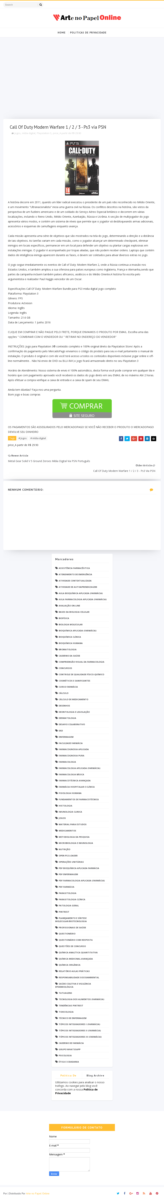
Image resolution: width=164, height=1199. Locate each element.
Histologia (65, 804)
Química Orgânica (69, 963)
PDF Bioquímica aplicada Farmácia (79, 866)
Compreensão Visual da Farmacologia (81, 660)
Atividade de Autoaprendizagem (78, 585)
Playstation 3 (45, 134)
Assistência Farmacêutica (74, 566)
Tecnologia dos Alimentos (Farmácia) (81, 997)
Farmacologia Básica (71, 773)
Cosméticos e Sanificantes (74, 679)
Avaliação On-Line (69, 604)
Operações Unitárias (71, 860)
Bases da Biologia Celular (74, 610)
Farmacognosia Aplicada (74, 747)
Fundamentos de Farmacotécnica (79, 797)
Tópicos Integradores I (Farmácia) (79, 1022)
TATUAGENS (65, 991)
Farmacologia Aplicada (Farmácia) (79, 766)
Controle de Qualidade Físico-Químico (81, 673)
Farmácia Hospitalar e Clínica (77, 785)
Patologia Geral (69, 904)
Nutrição (64, 847)
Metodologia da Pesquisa (74, 835)
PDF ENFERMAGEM (68, 872)
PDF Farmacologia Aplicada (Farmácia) (82, 879)
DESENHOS (64, 704)
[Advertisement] (82, 79)
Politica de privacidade (68, 1074)
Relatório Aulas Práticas (74, 969)
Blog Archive (95, 1074)
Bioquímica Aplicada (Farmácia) (77, 629)
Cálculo (63, 691)
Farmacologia (67, 760)
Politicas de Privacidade (88, 32)
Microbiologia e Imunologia (76, 841)
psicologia (65, 1054)
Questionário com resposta (76, 938)
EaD (61, 729)
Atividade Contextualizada (75, 579)
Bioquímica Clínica (70, 635)
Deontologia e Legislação (74, 710)
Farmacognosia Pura (71, 754)
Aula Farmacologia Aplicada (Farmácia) (83, 597)
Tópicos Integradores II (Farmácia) (80, 1029)
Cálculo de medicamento (73, 697)
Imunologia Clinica (70, 810)
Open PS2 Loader (68, 854)
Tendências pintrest (71, 1004)
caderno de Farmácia (71, 1041)
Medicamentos (67, 829)
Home (62, 32)
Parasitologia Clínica (72, 898)
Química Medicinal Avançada (76, 957)
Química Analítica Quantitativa (78, 951)
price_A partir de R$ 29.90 (68, 134)
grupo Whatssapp (69, 1047)
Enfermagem (66, 735)
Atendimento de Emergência (75, 572)
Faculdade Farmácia (71, 741)
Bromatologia (68, 648)
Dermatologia (67, 716)
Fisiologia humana (70, 791)
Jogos (18, 134)
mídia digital (29, 134)
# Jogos (23, 440)
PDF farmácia (66, 885)
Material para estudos (73, 822)
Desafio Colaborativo (72, 722)
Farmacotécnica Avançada (75, 779)
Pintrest (64, 910)
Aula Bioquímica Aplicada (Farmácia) (81, 591)
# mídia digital (39, 440)
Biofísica (64, 616)
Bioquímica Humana (71, 641)
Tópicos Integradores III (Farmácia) (80, 1035)
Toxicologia (66, 1010)
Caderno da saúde (69, 654)
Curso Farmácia (68, 685)
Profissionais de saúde (72, 926)
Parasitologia (67, 891)
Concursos (65, 666)
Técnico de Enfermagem (73, 1016)
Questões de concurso (72, 944)
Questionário (67, 932)
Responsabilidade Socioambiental (79, 976)
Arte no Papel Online (37, 1192)
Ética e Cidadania (69, 1060)
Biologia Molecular (71, 623)
